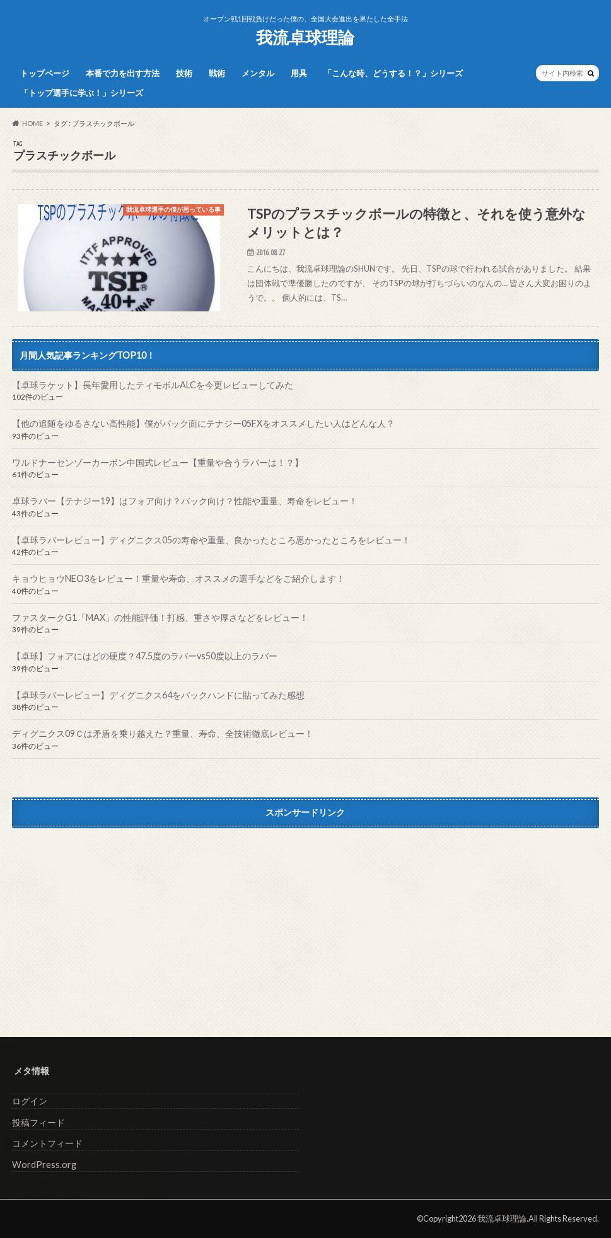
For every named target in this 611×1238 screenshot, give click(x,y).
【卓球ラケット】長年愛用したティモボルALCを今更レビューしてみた (152, 384)
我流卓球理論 (305, 37)
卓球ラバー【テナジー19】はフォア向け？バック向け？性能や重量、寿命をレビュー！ (185, 500)
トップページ (44, 73)
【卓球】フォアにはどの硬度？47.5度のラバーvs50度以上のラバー (144, 656)
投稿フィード (38, 1122)
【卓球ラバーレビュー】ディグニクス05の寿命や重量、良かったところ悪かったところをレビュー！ (211, 540)
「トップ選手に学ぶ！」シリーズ (81, 93)
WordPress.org (44, 1164)
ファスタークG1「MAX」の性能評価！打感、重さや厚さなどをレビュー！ (160, 617)
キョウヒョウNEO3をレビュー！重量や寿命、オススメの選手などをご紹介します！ (178, 578)
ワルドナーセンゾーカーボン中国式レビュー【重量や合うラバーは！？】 (157, 462)
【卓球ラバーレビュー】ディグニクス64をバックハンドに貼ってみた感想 (158, 695)
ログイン (29, 1101)
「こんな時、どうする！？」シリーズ (393, 73)
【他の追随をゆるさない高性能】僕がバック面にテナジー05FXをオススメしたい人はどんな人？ (203, 423)
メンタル (257, 73)
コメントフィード (47, 1143)
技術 (184, 73)
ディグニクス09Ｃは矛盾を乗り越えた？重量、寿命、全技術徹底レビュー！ (162, 733)
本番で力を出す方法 (123, 73)
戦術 (217, 73)
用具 (299, 73)
